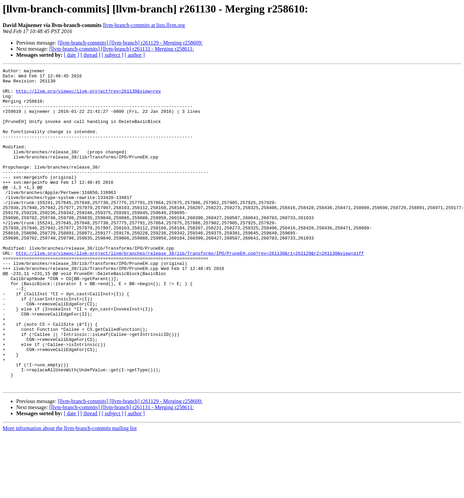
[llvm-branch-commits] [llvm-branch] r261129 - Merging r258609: (130, 43)
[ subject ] (112, 55)
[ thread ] (90, 55)
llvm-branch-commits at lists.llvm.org (144, 25)
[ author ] (135, 55)
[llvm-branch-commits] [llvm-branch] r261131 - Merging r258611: (121, 49)
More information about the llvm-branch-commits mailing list (70, 492)
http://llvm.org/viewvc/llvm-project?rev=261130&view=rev (88, 96)
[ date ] (71, 55)
